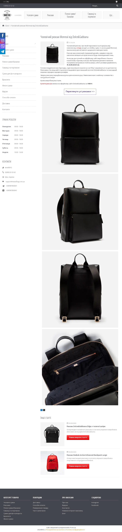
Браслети (6, 79)
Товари (5, 44)
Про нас (65, 502)
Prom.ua (73, 528)
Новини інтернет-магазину (72, 511)
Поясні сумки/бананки (70, 15)
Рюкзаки (50, 15)
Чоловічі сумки (32, 15)
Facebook (95, 505)
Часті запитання (39, 511)
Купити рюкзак (46, 84)
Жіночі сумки (7, 85)
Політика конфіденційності (75, 530)
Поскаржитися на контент (55, 530)
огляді (78, 48)
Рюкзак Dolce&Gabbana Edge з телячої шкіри (86, 426)
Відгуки (5, 91)
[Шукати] (117, 5)
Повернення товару (40, 508)
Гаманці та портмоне (92, 15)
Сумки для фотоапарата (11, 74)
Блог (7, 26)
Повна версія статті (78, 437)
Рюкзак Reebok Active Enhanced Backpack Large (87, 455)
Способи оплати (8, 97)
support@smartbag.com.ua (15, 181)
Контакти (6, 109)
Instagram (95, 502)
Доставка (6, 103)
